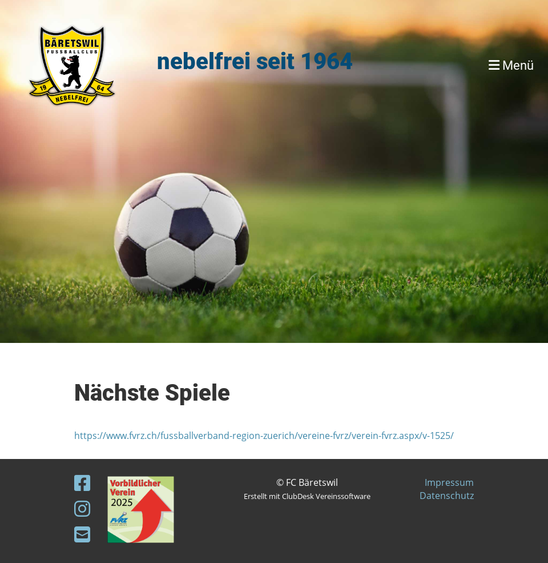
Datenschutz (447, 495)
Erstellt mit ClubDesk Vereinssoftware (307, 496)
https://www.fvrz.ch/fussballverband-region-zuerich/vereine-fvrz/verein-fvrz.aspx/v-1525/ (264, 435)
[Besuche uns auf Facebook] (82, 482)
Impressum (449, 482)
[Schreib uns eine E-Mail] (82, 534)
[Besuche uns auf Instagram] (82, 508)
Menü (511, 65)
